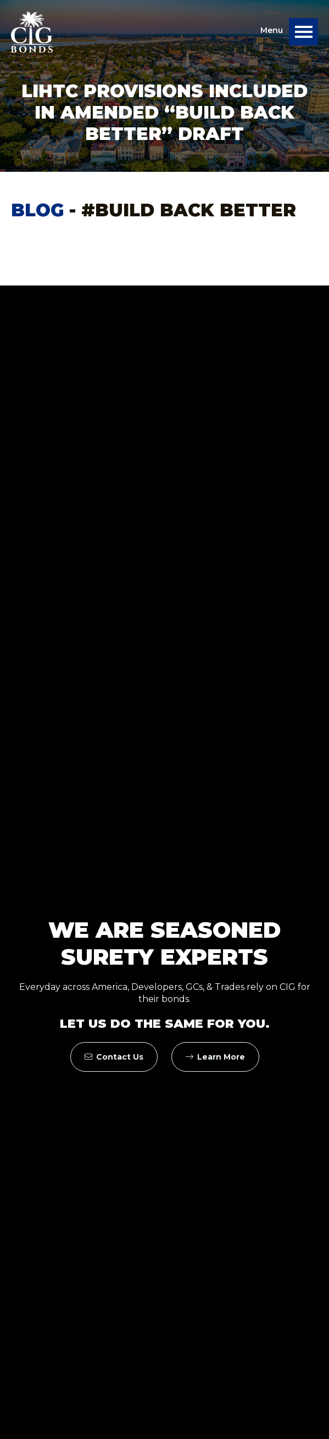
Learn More (215, 1057)
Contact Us (114, 1057)
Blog (37, 210)
